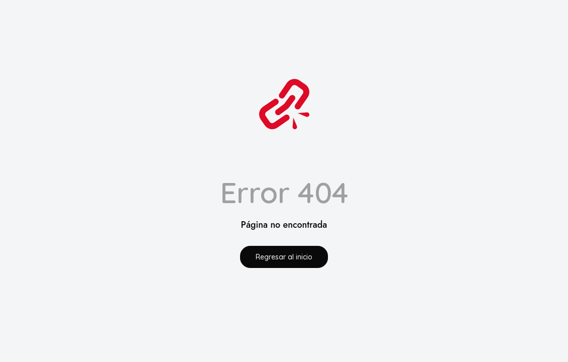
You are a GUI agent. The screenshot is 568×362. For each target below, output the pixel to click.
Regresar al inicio (284, 256)
